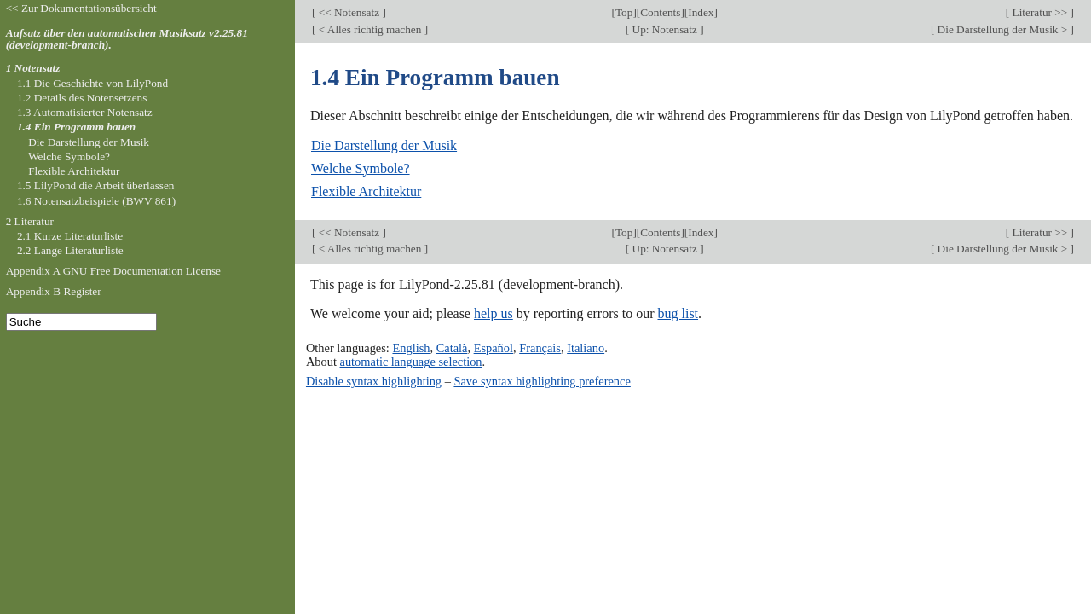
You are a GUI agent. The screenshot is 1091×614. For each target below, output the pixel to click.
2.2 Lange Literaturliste (70, 250)
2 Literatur (30, 221)
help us (493, 313)
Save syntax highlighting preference (541, 381)
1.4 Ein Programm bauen (76, 126)
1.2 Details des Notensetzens (82, 97)
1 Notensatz (33, 67)
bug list (677, 313)
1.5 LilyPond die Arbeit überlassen (96, 185)
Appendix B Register (53, 291)
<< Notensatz (348, 12)
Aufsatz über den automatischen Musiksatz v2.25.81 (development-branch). (127, 39)
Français (540, 348)
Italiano (585, 348)
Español (493, 348)
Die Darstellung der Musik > (1002, 29)
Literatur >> (1039, 12)
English (411, 348)
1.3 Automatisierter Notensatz (85, 112)
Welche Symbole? (360, 168)
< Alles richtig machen (369, 29)
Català (452, 348)
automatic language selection (411, 361)
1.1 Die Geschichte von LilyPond (92, 83)
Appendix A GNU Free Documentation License (113, 270)
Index (700, 12)
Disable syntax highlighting (374, 381)
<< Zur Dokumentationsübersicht (81, 8)
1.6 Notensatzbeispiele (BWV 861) (96, 200)
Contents (660, 12)
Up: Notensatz (664, 29)
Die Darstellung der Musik (384, 145)
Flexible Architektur (366, 191)
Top (623, 12)
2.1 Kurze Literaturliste (70, 235)
